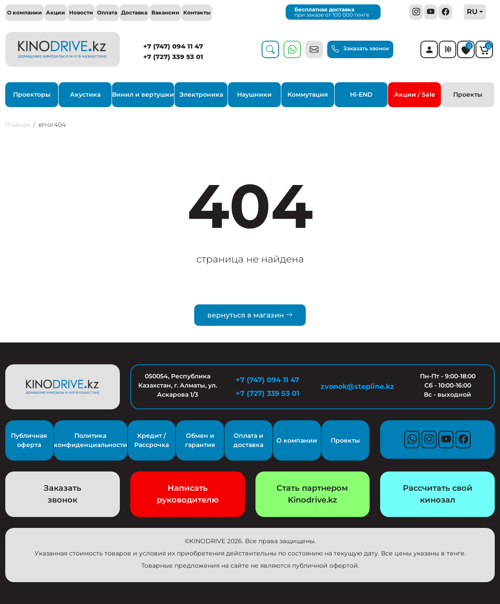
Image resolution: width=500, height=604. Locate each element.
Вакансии (165, 12)
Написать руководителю (188, 494)
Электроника (201, 94)
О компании (24, 12)
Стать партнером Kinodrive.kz (312, 494)
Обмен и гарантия (200, 440)
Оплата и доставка (248, 440)
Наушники (254, 94)
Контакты (196, 12)
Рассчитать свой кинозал (437, 494)
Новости (81, 12)
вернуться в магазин (250, 315)
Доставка (134, 12)
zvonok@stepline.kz (357, 386)
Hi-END (361, 94)
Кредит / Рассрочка (151, 440)
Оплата (107, 12)
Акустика (85, 94)
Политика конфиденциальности (90, 440)
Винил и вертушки (143, 94)
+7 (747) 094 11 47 (173, 46)
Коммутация (307, 94)
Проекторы (32, 94)
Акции (55, 12)
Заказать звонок (360, 48)
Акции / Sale (414, 94)
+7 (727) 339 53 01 (173, 56)
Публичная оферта (29, 440)
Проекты (468, 94)
